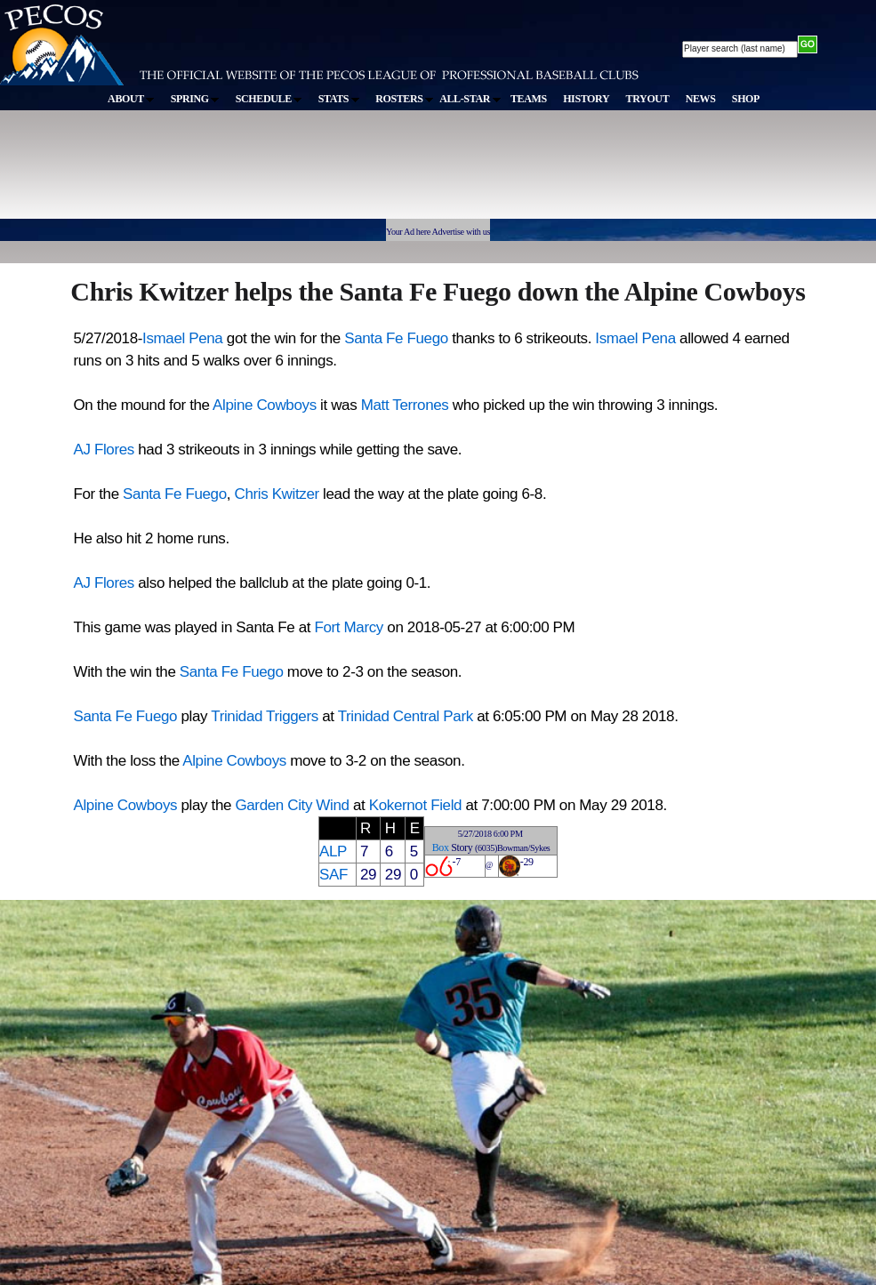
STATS (338, 98)
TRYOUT (648, 98)
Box (440, 847)
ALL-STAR (469, 98)
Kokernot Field (415, 805)
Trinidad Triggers (264, 716)
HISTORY (586, 98)
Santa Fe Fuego (396, 338)
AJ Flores (104, 449)
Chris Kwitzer (278, 494)
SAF (333, 874)
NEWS (701, 98)
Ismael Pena (184, 338)
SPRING (195, 98)
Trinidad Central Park (405, 716)
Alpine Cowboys (265, 405)
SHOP (745, 98)
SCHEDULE (269, 98)
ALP (333, 851)
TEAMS (528, 98)
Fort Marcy (348, 627)
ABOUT (131, 98)
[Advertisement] (327, 173)
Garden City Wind (292, 805)
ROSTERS (404, 98)
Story (461, 847)
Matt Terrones (405, 405)
